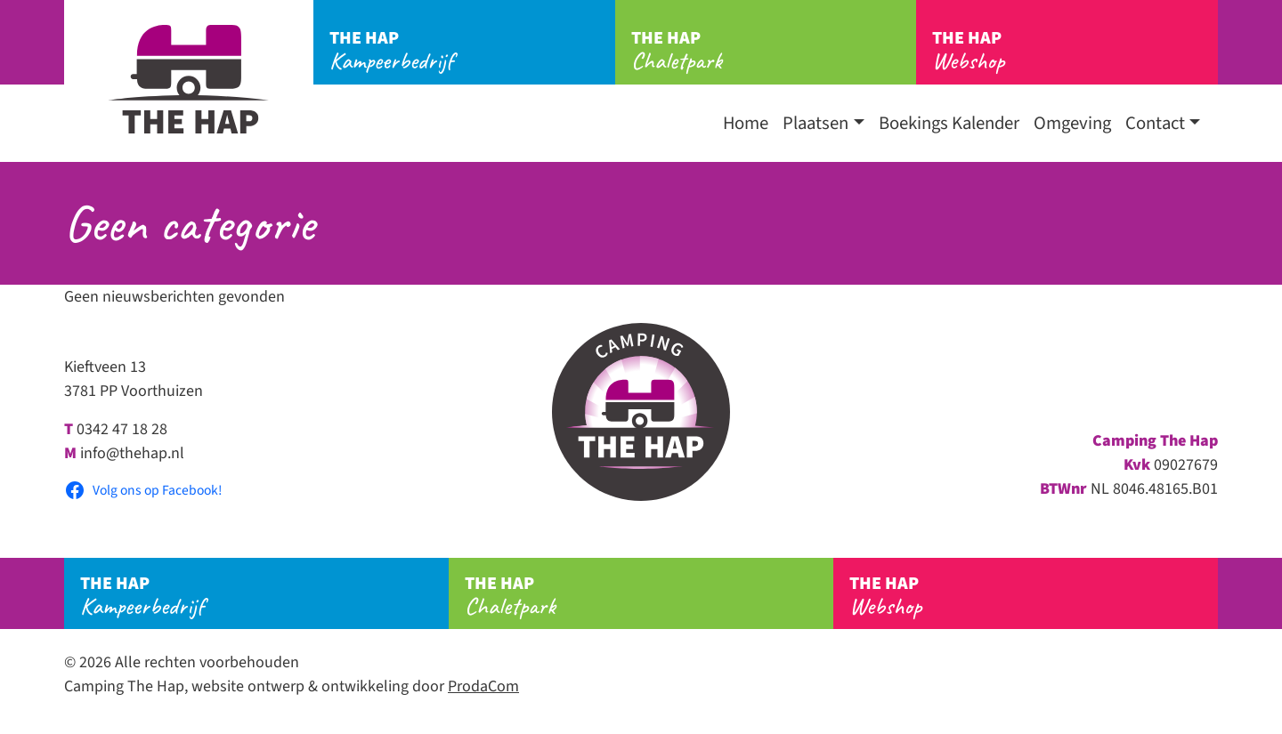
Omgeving (1072, 123)
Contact (1155, 123)
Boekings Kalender (949, 123)
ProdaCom (483, 686)
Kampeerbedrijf (472, 51)
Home (745, 123)
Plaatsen (815, 123)
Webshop (1075, 51)
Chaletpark (774, 51)
